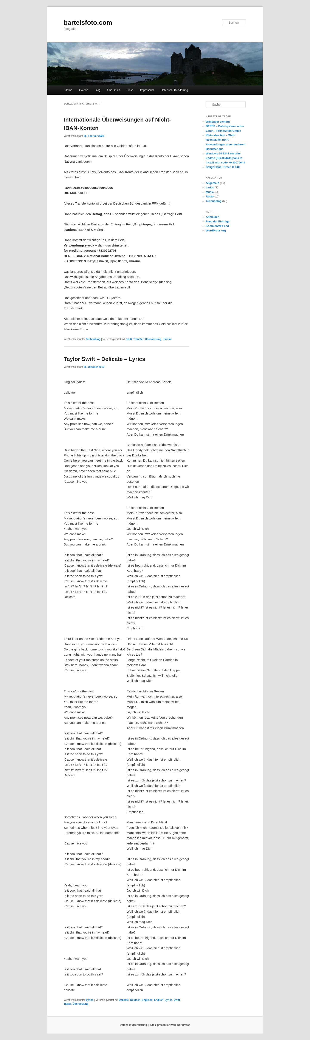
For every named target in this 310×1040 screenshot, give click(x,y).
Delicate (124, 999)
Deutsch (135, 999)
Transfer (138, 339)
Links (130, 90)
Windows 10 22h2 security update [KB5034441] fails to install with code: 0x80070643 (225, 158)
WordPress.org (216, 230)
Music (210, 192)
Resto (210, 196)
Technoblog (93, 339)
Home (68, 90)
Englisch (147, 999)
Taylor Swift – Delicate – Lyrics (104, 359)
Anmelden (212, 217)
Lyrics (89, 999)
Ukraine (167, 339)
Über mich (113, 90)
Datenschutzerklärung (174, 90)
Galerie (83, 90)
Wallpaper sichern (218, 121)
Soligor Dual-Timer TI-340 (223, 167)
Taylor (67, 1003)
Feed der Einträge (217, 221)
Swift (129, 339)
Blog (98, 90)
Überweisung (153, 339)
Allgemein (212, 183)
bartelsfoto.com (88, 22)
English (158, 999)
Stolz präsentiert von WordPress (170, 1024)
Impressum (147, 90)
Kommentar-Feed (217, 226)
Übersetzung (80, 1003)
